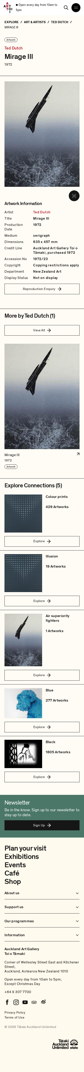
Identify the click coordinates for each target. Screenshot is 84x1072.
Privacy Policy (14, 1012)
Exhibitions (21, 857)
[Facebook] (7, 1002)
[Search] (66, 7)
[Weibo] (43, 1002)
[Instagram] (16, 1002)
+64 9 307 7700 (17, 992)
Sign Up (42, 825)
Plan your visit (25, 848)
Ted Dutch (13, 48)
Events (15, 865)
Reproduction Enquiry (42, 289)
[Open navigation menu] (75, 7)
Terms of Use (14, 1017)
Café (11, 873)
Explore (42, 541)
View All (42, 330)
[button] (42, 406)
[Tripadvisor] (34, 1002)
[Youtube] (25, 1002)
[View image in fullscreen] (74, 195)
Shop (12, 882)
